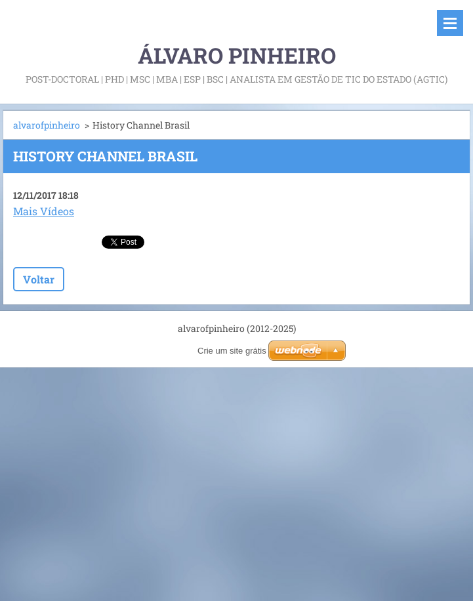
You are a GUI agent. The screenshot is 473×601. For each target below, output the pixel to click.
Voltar (38, 279)
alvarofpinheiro (46, 125)
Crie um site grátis (231, 351)
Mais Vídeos (43, 211)
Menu (450, 23)
